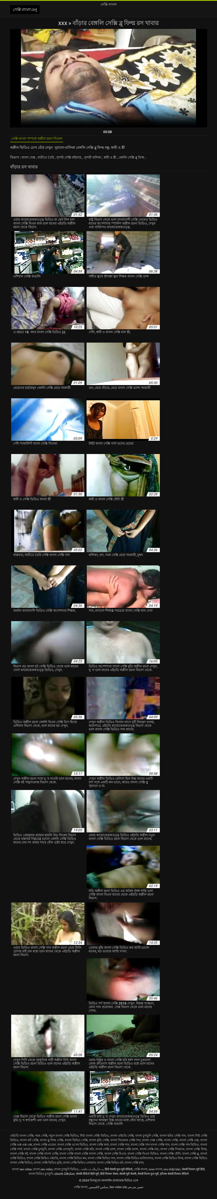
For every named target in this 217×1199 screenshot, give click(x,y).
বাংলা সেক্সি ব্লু (190, 1160)
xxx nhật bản (172, 1175)
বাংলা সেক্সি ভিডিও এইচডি (42, 1164)
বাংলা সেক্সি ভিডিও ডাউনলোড (135, 1164)
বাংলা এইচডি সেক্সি (122, 1142)
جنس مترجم (136, 1193)
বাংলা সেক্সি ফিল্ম (196, 1155)
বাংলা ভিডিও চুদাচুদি (40, 1180)
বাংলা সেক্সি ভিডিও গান (101, 1164)
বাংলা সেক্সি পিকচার (172, 1155)
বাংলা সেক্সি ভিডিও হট (110, 1169)
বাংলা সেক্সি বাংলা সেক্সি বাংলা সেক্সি (81, 1160)
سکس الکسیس (98, 1193)
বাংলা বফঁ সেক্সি (29, 1146)
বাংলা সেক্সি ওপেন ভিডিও (72, 1151)
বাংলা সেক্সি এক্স (189, 1146)
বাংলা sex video (22, 1175)
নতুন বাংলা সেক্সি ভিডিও (63, 1142)
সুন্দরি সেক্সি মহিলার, (73, 159)
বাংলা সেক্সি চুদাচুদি (35, 1155)
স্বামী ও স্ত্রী (118, 159)
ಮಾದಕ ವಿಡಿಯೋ (64, 1180)
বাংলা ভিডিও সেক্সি (76, 1146)
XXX (63, 23)
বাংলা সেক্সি (171, 1146)
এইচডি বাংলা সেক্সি (21, 1142)
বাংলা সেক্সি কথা (99, 1151)
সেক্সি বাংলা (140, 1175)
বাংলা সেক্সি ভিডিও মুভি (48, 1169)
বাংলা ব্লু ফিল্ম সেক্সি (51, 1146)
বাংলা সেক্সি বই (19, 1160)
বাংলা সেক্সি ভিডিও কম (72, 1164)
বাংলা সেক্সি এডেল (44, 1151)
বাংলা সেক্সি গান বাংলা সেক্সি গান (150, 1151)
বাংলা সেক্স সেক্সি (152, 1146)
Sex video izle (118, 1193)
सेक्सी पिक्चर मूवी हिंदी (193, 1175)
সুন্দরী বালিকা (100, 159)
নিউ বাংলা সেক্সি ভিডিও (94, 1142)
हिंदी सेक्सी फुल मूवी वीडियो (118, 1175)
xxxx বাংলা (155, 1175)
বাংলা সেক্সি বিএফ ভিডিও (142, 1160)
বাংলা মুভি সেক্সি (99, 1146)
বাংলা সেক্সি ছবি (84, 1155)
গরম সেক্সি (41, 1142)
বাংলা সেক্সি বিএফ (115, 1160)
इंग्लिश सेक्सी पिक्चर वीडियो (174, 1180)
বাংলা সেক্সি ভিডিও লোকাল (79, 1169)
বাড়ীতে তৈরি (48, 159)
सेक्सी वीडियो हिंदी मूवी (87, 1180)
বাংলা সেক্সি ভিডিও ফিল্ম (168, 1164)
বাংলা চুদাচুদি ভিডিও (66, 1175)
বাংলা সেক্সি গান (119, 1151)
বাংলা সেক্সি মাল (134, 1169)
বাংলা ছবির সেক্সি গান (173, 1142)
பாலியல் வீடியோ (91, 1175)
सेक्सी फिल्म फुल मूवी (148, 1180)
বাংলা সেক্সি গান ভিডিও (185, 1151)
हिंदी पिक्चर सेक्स (109, 1180)
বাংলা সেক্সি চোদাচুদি (60, 1155)
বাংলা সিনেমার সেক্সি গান (125, 1146)
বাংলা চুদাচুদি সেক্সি (146, 1142)
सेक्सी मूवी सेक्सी (127, 1180)
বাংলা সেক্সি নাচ (149, 1155)
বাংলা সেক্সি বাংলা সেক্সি (43, 1160)
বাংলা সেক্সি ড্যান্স (127, 1155)
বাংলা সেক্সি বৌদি (170, 1160)
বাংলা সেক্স (29, 159)
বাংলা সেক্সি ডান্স (105, 1155)
